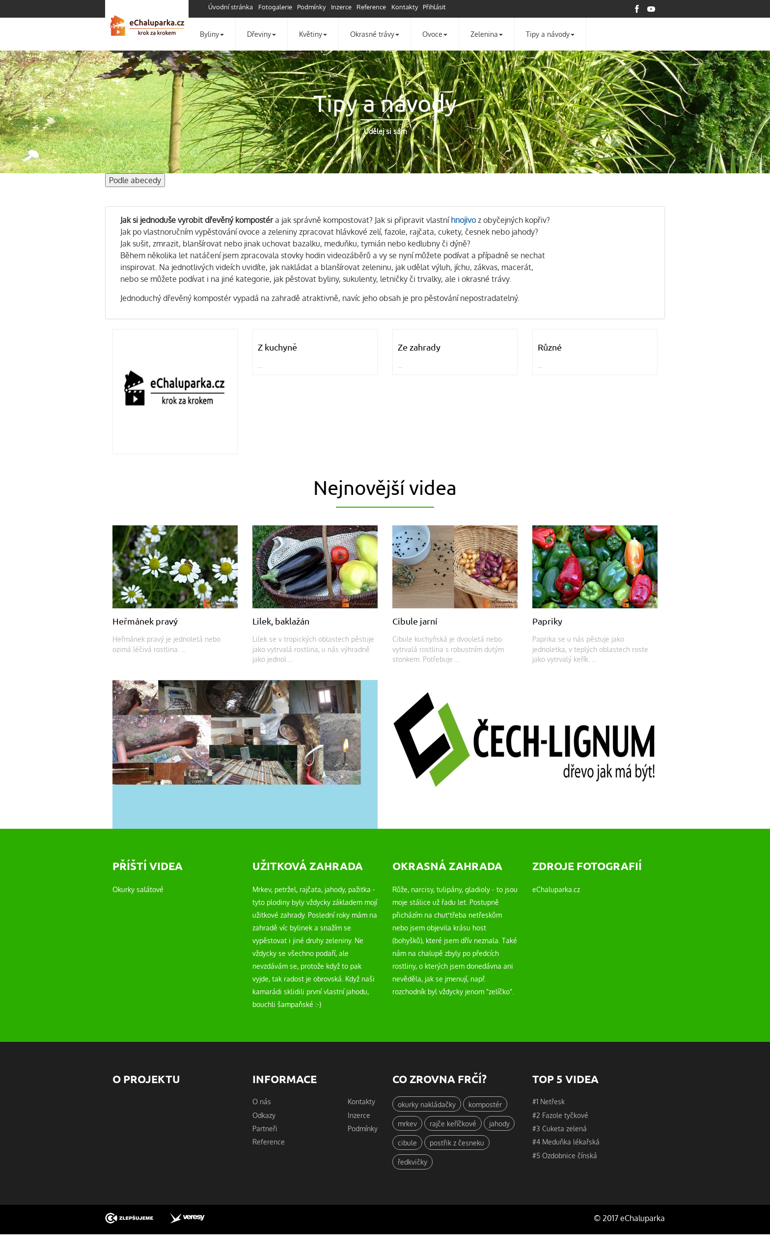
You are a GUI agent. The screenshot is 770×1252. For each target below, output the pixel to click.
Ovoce (434, 33)
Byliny (212, 33)
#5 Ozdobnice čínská (564, 1156)
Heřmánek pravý (146, 621)
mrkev (407, 1124)
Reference (376, 7)
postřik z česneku (457, 1144)
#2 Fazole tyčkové (560, 1116)
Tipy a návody (550, 33)
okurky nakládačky (427, 1104)
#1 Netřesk (548, 1102)
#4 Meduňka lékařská (566, 1143)
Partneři (264, 1129)
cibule (407, 1144)
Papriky (548, 621)
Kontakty (410, 7)
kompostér (485, 1104)
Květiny (313, 33)
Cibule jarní (416, 621)
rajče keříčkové (453, 1124)
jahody (499, 1124)
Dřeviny (261, 33)
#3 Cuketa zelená (559, 1129)
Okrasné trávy (374, 33)
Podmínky (314, 7)
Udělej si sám (385, 132)
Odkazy (263, 1116)
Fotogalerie (277, 7)
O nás (261, 1102)
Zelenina (486, 33)
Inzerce (345, 7)
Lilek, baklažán (283, 621)
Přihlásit (441, 7)
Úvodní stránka (231, 7)
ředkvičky (412, 1163)
